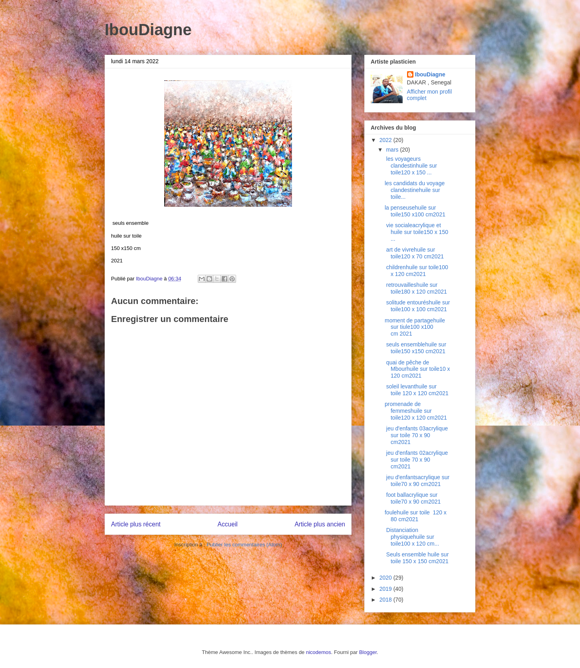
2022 (386, 140)
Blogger (368, 652)
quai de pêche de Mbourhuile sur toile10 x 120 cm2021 (417, 369)
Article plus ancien (319, 524)
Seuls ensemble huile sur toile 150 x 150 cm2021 (417, 557)
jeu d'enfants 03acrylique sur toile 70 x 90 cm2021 (416, 435)
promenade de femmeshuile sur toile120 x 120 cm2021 (417, 411)
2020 (386, 577)
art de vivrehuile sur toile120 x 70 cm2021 (414, 253)
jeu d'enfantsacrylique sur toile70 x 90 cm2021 (417, 480)
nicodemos (318, 652)
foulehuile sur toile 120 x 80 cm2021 (416, 515)
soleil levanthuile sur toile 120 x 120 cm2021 (417, 389)
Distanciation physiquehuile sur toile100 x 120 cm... (412, 537)
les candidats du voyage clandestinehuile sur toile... (415, 190)
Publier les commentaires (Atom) (244, 545)
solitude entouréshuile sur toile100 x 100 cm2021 (417, 305)
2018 (386, 599)
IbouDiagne (148, 29)
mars (393, 149)
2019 (386, 589)
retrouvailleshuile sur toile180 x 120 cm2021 (416, 288)
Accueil (228, 524)
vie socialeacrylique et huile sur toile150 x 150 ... (416, 232)
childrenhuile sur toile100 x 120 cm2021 (416, 270)
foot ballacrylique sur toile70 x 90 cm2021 (413, 498)
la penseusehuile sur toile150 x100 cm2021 (416, 211)
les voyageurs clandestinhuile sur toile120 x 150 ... (411, 166)
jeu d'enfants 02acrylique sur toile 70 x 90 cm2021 (416, 460)
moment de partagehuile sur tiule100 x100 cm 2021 (415, 327)
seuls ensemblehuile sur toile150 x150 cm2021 (415, 347)
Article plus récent (136, 524)
